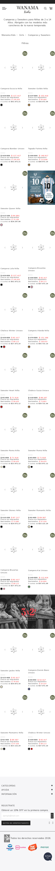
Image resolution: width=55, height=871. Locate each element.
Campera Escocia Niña (11, 88)
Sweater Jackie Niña (10, 670)
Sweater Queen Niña (10, 208)
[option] (1, 105)
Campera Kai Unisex (38, 570)
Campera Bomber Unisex (12, 148)
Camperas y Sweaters (39, 35)
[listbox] (2, 104)
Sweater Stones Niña (11, 510)
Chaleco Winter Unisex (12, 330)
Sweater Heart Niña (10, 390)
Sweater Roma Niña (10, 450)
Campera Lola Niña (10, 268)
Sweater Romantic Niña (39, 510)
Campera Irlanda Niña (38, 330)
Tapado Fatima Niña (38, 148)
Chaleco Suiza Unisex (38, 390)
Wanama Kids (8, 35)
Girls (21, 35)
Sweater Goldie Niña (38, 88)
